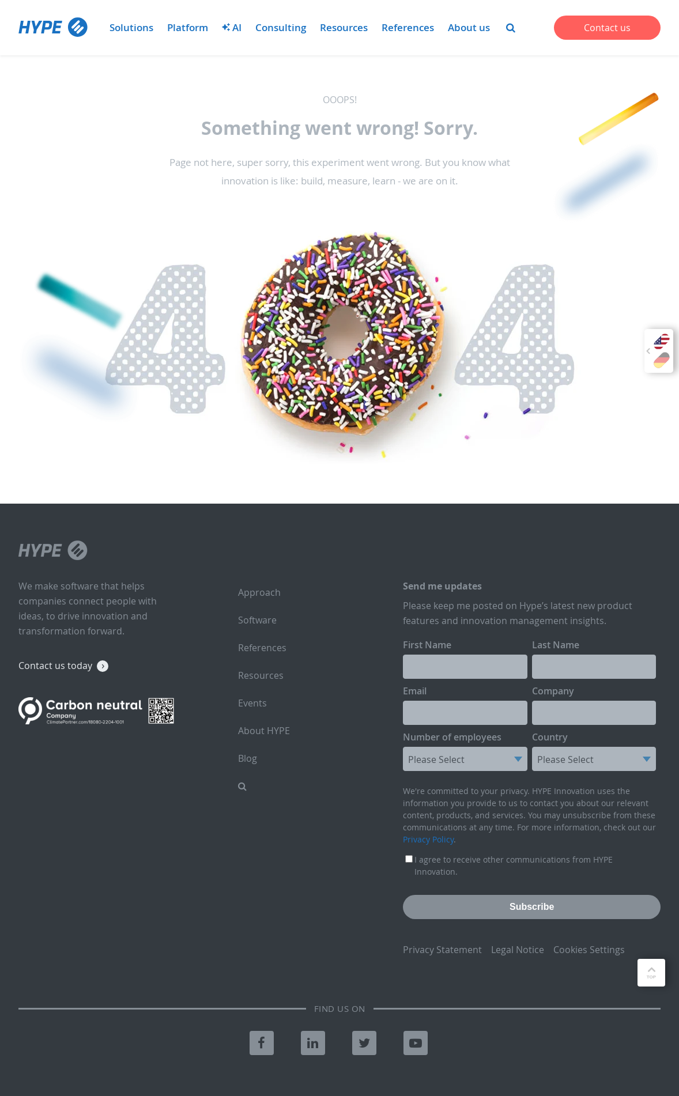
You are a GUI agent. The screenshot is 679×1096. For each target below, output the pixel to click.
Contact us (607, 27)
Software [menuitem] (257, 620)
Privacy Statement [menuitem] (442, 949)
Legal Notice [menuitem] (517, 949)
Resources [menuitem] (261, 675)
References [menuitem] (262, 647)
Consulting (280, 27)
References (408, 27)
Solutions (131, 27)
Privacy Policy (428, 839)
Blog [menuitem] (247, 758)
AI (232, 27)
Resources (344, 27)
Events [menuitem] (252, 703)
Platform (187, 27)
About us (469, 27)
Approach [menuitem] (259, 592)
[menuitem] (511, 27)
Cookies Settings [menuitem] (589, 949)
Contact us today (55, 665)
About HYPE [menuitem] (264, 730)
